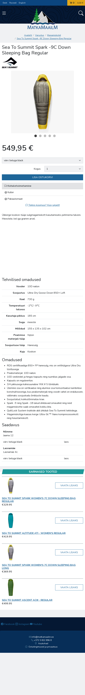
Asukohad (41, 643)
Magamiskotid (54, 35)
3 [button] (45, 135)
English (22, 3)
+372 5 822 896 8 (41, 640)
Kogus (37, 169)
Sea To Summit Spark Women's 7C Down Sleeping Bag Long (39, 566)
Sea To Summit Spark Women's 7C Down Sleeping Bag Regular (39, 500)
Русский (12, 3)
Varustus (39, 35)
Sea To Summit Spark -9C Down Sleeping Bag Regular (44, 38)
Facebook (8, 624)
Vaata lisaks (69, 485)
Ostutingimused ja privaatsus (41, 646)
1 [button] (35, 135)
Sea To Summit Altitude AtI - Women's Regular (34, 533)
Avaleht (28, 35)
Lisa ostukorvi (42, 177)
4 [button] (49, 135)
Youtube (36, 624)
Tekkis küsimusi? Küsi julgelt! (42, 205)
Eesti (5, 3)
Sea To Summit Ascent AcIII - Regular (27, 600)
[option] (42, 102)
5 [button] (54, 135)
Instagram (22, 624)
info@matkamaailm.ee (41, 636)
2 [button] (40, 135)
